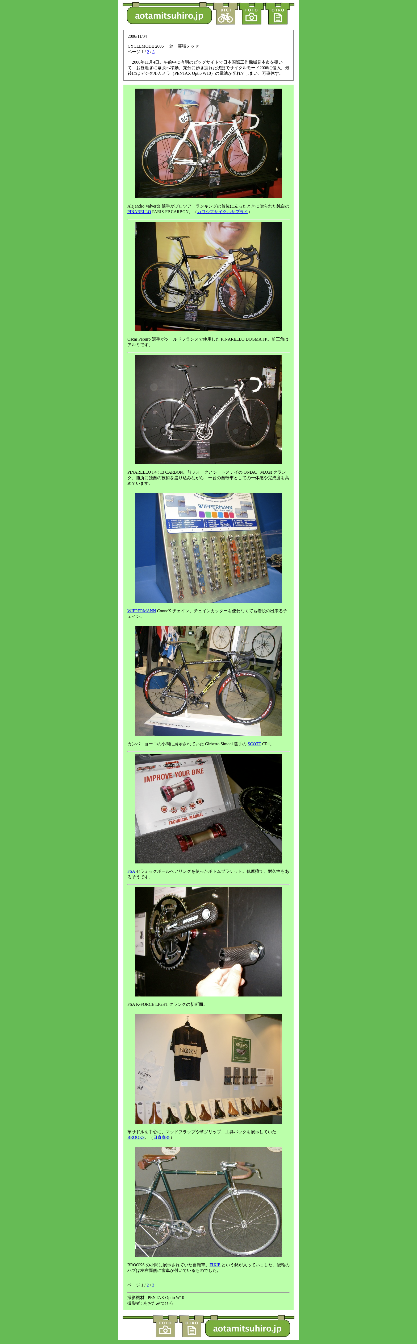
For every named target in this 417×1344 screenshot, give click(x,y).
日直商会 (161, 1137)
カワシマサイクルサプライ (222, 211)
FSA (131, 871)
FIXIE (215, 1265)
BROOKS (136, 1137)
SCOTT (254, 744)
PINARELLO (139, 211)
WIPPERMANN (141, 611)
